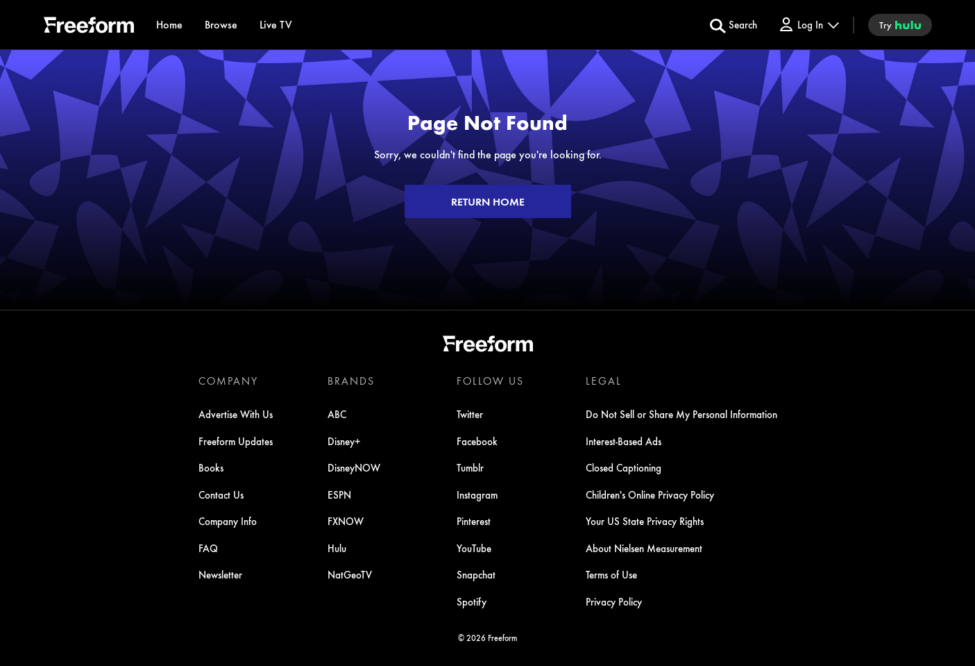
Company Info (227, 521)
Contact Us (221, 494)
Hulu (337, 548)
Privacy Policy (614, 601)
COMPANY (228, 380)
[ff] (89, 27)
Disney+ (344, 441)
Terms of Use (611, 574)
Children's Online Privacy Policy (650, 494)
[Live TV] (276, 24)
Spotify (471, 601)
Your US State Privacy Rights (645, 521)
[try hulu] (900, 25)
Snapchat (476, 574)
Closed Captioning (623, 467)
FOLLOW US (490, 380)
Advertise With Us (235, 414)
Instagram (477, 494)
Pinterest (474, 521)
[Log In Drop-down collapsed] (808, 24)
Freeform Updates (235, 441)
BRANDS (351, 380)
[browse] (221, 24)
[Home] (169, 24)
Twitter (470, 414)
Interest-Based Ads (623, 441)
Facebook (477, 441)
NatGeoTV (350, 574)
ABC (337, 414)
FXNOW (346, 521)
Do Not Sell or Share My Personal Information (681, 414)
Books (210, 467)
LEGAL (604, 380)
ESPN (339, 494)
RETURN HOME (488, 201)
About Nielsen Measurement (644, 548)
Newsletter (220, 574)
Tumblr (470, 467)
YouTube (474, 548)
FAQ (208, 548)
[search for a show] (733, 25)
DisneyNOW (354, 467)
